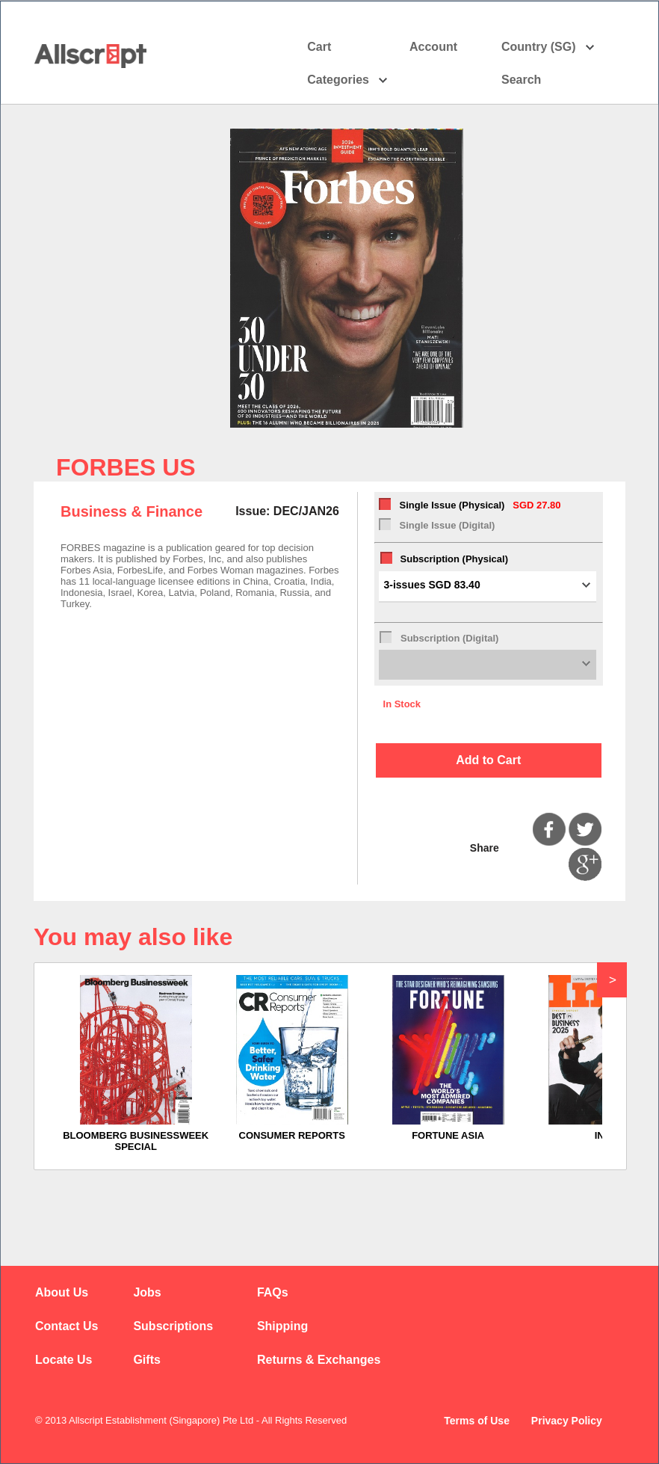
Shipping (282, 1326)
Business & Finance (131, 511)
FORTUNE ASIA (448, 1135)
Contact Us (66, 1326)
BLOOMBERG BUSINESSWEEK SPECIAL (135, 1141)
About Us (61, 1292)
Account (446, 47)
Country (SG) (548, 47)
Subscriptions (173, 1326)
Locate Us (63, 1359)
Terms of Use (477, 1421)
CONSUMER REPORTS (292, 1135)
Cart (319, 46)
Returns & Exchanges (318, 1359)
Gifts (146, 1359)
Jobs (147, 1292)
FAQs (272, 1292)
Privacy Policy (566, 1421)
